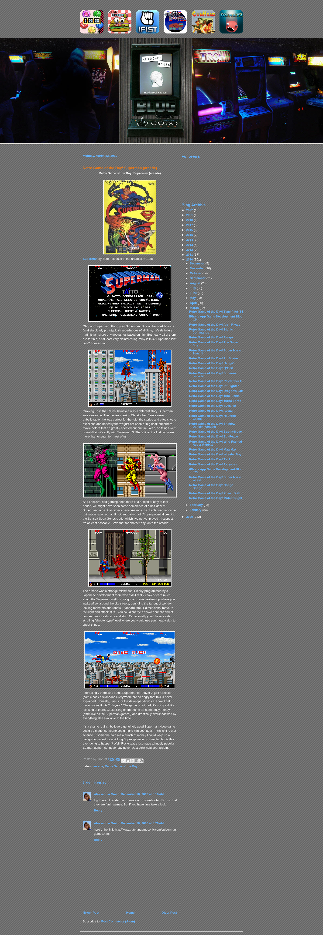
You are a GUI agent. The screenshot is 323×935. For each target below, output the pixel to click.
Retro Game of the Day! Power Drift (214, 493)
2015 (190, 235)
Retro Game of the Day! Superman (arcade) (120, 168)
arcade (98, 766)
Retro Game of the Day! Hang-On (212, 363)
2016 (190, 230)
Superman (90, 258)
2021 (190, 215)
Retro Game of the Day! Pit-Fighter (214, 386)
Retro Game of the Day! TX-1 (209, 459)
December (197, 263)
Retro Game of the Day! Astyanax (213, 464)
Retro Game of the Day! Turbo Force (215, 401)
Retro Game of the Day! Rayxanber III (215, 381)
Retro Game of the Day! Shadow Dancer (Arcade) (212, 425)
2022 (190, 210)
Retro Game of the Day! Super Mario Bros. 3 (215, 352)
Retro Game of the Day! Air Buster (213, 358)
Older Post (169, 912)
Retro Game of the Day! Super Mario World (215, 478)
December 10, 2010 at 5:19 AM (142, 794)
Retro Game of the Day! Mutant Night (215, 498)
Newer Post (91, 912)
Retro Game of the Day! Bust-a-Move (215, 431)
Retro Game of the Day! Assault (211, 410)
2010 (190, 259)
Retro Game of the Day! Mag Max (212, 449)
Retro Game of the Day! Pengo (211, 337)
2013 (190, 245)
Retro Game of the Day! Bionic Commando (211, 331)
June (194, 293)
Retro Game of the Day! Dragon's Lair (216, 391)
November (198, 268)
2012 (190, 249)
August (195, 283)
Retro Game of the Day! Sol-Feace (213, 436)
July (193, 288)
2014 (190, 239)
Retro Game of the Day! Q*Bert (211, 368)
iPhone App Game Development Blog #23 (215, 471)
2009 (190, 516)
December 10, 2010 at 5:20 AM (142, 823)
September (198, 278)
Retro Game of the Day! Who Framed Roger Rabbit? (215, 443)
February (197, 505)
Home (130, 912)
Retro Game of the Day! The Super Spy (213, 344)
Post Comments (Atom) (118, 921)
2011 (190, 254)
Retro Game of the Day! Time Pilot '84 (216, 311)
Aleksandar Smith (107, 794)
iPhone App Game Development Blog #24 (215, 318)
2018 (190, 220)
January (196, 510)
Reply (98, 810)
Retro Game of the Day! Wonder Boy (215, 454)
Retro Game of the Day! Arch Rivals (214, 324)
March (195, 308)
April (194, 303)
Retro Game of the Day (121, 766)
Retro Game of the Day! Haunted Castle (212, 417)
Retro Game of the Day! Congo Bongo (211, 486)
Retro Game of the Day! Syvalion (212, 405)
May (193, 298)
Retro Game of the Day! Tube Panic (214, 396)
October (196, 273)
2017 (190, 225)
